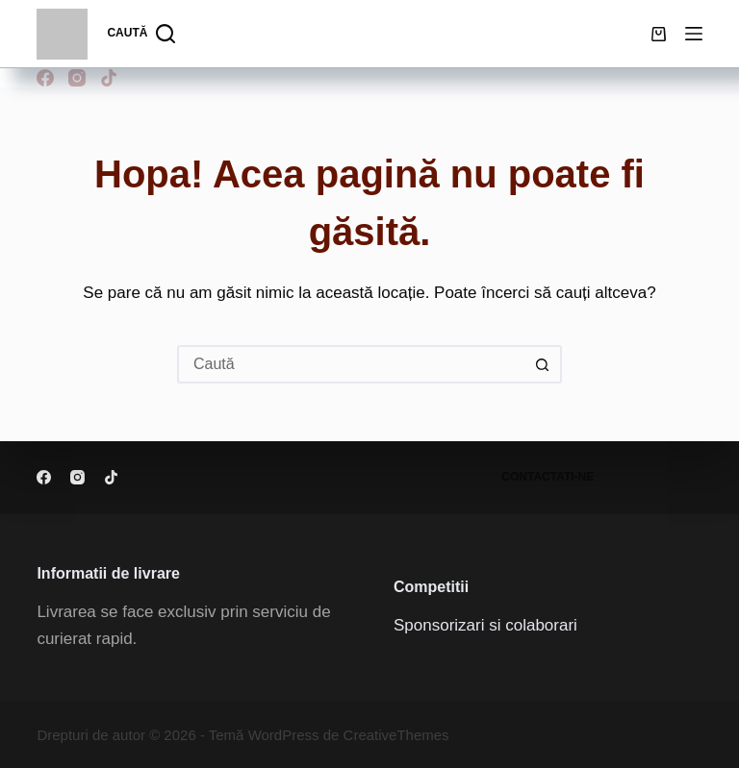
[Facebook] (45, 78)
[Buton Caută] (542, 364)
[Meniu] (693, 33)
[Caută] (141, 33)
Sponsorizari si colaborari (485, 625)
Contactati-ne (547, 476)
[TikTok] (108, 78)
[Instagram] (77, 78)
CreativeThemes (396, 735)
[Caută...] (350, 364)
